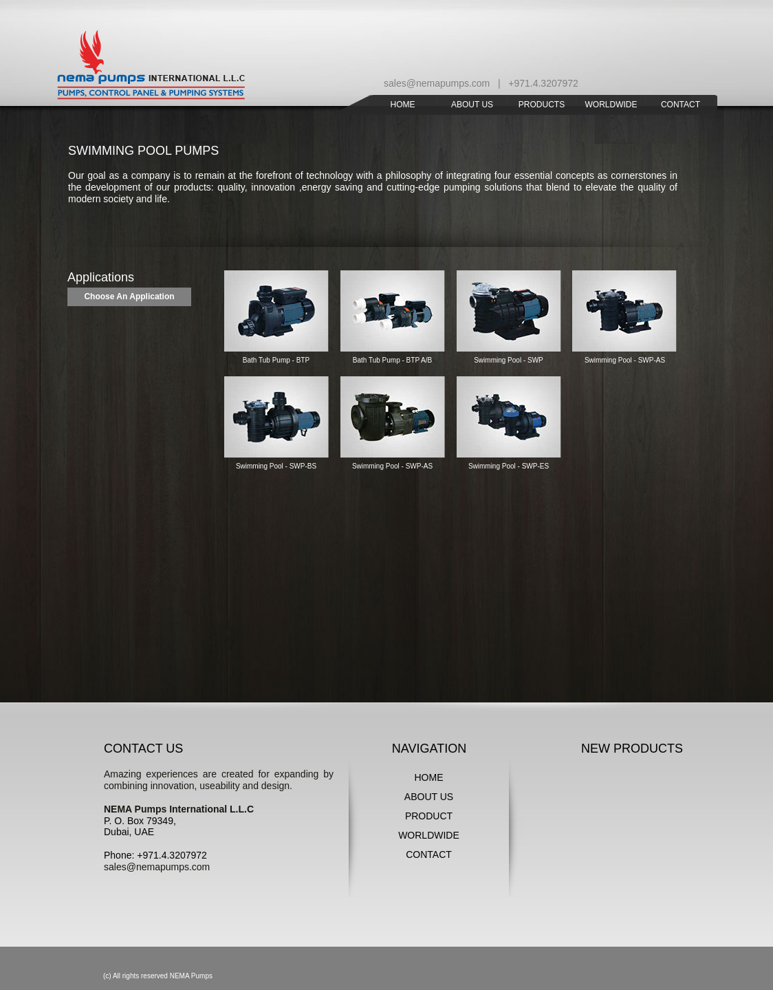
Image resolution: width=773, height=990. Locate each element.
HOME (429, 777)
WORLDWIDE (428, 835)
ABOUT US (428, 796)
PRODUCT (429, 815)
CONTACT (429, 854)
